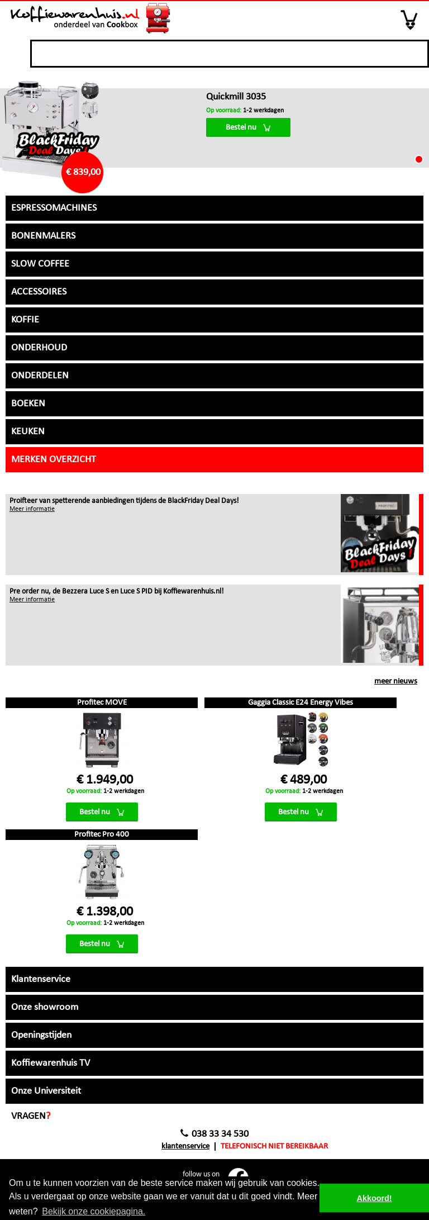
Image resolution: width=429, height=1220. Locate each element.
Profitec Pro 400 (101, 834)
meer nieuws (395, 681)
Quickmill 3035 (236, 97)
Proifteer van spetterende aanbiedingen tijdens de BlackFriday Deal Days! (124, 501)
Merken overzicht (53, 459)
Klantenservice (185, 1146)
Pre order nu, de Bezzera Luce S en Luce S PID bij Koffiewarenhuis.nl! (116, 591)
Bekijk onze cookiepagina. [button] (93, 1211)
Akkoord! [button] (374, 1198)
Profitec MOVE (102, 703)
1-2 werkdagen (245, 110)
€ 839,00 (83, 172)
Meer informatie (32, 509)
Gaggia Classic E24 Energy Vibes (300, 703)
